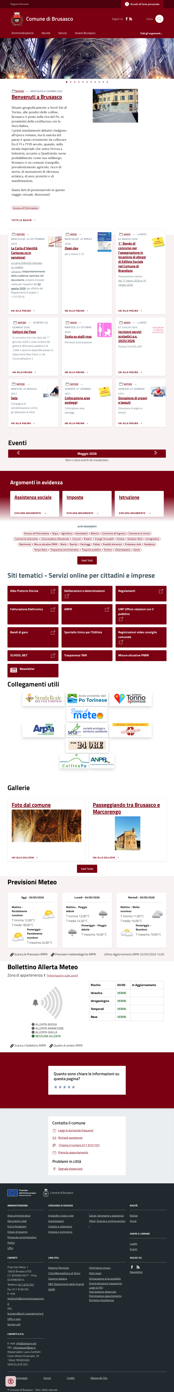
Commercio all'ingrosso (113, 533)
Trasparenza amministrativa (64, 549)
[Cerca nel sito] (158, 19)
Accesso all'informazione (36, 533)
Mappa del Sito (99, 1378)
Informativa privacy (100, 1268)
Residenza (149, 544)
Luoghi (133, 1244)
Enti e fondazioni (16, 1226)
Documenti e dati (17, 1221)
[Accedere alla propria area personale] (142, 4)
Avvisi (133, 1221)
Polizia (96, 544)
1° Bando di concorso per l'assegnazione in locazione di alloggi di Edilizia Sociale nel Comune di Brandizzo (132, 257)
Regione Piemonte (20, 4)
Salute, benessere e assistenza (106, 1216)
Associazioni (81, 533)
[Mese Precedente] (18, 453)
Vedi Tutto (87, 869)
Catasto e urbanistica (60, 1226)
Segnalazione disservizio (102, 1292)
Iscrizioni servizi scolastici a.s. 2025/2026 (129, 336)
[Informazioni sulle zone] (62, 975)
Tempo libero (40, 549)
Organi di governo (17, 1232)
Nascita (73, 544)
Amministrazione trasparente (105, 1283)
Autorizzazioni (56, 1221)
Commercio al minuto (139, 533)
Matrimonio (25, 544)
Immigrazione (152, 538)
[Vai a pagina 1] (66, 82)
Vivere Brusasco (85, 33)
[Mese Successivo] (156, 453)
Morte (63, 544)
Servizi (62, 33)
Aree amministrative (18, 1216)
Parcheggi (85, 544)
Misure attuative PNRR (45, 544)
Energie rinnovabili (104, 538)
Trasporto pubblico (91, 549)
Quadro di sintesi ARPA (66, 1045)
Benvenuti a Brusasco (37, 96)
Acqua (55, 533)
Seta (14, 398)
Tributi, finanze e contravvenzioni (107, 1223)
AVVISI (73, 234)
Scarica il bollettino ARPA (28, 1045)
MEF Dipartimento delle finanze (66, 1284)
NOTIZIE (20, 91)
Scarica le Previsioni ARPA (29, 954)
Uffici (10, 1248)
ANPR (51, 1289)
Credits (71, 1378)
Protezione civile (133, 544)
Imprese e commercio (60, 1232)
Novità (46, 33)
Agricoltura (66, 533)
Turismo (108, 549)
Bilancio (95, 533)
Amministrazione (22, 33)
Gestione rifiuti (134, 538)
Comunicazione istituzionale (55, 538)
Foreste (120, 538)
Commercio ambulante (26, 538)
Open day (71, 248)
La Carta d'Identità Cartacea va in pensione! (24, 253)
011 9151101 (26, 1284)
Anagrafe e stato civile (61, 1216)
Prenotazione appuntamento (105, 1296)
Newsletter (136, 1272)
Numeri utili (13, 1324)
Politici (11, 1243)
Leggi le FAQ (96, 1288)
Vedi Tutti (87, 560)
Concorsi (76, 538)
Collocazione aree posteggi (77, 400)
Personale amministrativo (21, 1237)
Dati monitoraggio (17, 1378)
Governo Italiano (57, 1279)
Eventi (133, 1249)
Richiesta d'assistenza (101, 1300)
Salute (136, 549)
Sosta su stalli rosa (78, 336)
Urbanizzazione (122, 549)
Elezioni (88, 538)
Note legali (95, 1273)
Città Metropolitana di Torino (64, 1273)
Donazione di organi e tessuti (132, 400)
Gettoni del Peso (24, 332)
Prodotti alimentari (112, 544)
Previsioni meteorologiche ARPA (73, 954)
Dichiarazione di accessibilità (105, 1279)
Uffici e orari (14, 1319)
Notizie (134, 1216)
